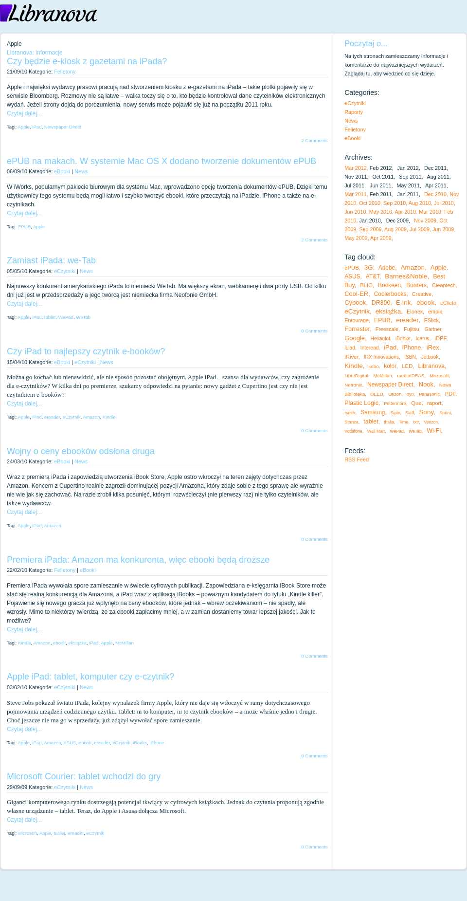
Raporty (353, 112)
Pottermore (395, 403)
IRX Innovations (381, 357)
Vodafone (353, 431)
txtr (416, 422)
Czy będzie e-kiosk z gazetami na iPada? (87, 61)
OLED (376, 394)
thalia (389, 422)
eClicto (448, 303)
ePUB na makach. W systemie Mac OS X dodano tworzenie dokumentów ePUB (161, 161)
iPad (36, 126)
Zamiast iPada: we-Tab (51, 260)
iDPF (440, 338)
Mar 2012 (355, 168)
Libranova (431, 366)
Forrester (357, 328)
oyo (410, 394)
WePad (65, 317)
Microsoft (27, 833)
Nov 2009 (425, 220)
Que (416, 403)
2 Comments (314, 140)
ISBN (410, 357)
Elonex (415, 311)
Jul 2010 (444, 203)
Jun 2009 (443, 229)
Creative (421, 294)
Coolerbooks (390, 294)
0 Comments (314, 330)
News (81, 171)
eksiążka (77, 642)
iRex (433, 347)
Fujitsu (411, 329)
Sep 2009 (370, 229)
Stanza (351, 422)
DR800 (381, 302)
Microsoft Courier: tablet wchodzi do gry (84, 776)
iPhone (156, 742)
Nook (426, 384)
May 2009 (355, 238)
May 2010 (380, 212)
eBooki (62, 171)
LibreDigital (356, 375)
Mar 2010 (430, 212)
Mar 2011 (355, 194)
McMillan (124, 642)
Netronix (353, 384)
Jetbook (430, 357)
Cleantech (444, 285)
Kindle (109, 417)
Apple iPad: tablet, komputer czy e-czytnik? (90, 676)
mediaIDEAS (411, 375)
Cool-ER (356, 293)
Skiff (409, 412)
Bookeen (389, 285)
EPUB (24, 226)
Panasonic (429, 394)
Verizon (431, 422)
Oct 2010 (369, 203)
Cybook (355, 302)
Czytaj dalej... (24, 113)
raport (434, 403)
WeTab (83, 317)
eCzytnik (72, 417)
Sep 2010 (394, 203)
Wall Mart (376, 431)
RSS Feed (356, 459)
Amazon (91, 417)
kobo (374, 366)
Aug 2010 (420, 203)
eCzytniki (64, 271)
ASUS (69, 742)
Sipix (395, 412)
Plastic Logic (361, 403)
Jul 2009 (420, 229)
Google (354, 338)
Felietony (64, 71)
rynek (349, 412)
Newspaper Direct (62, 126)
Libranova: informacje (35, 52)
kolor (390, 366)
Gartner (433, 329)
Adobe (386, 267)
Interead (369, 347)
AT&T (372, 276)
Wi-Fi (434, 430)
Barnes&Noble (406, 276)
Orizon (394, 394)
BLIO (366, 285)
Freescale (387, 329)
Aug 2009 (395, 229)
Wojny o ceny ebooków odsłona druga (81, 451)
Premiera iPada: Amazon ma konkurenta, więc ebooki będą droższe (138, 560)
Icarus (423, 338)
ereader (52, 417)
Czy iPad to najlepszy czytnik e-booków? (86, 351)
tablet (49, 317)
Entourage (356, 320)
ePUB (351, 268)
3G (368, 267)
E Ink (403, 302)
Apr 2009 (381, 238)
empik (435, 311)
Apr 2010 (405, 212)
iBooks (140, 742)
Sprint (445, 412)
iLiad (349, 347)
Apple (24, 126)
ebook (59, 642)
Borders (416, 285)
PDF (450, 394)
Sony (426, 412)
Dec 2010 (435, 194)
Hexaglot (380, 338)
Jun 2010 (355, 212)
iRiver (351, 357)
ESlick (431, 320)
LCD (407, 366)
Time (403, 422)
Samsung (372, 412)
